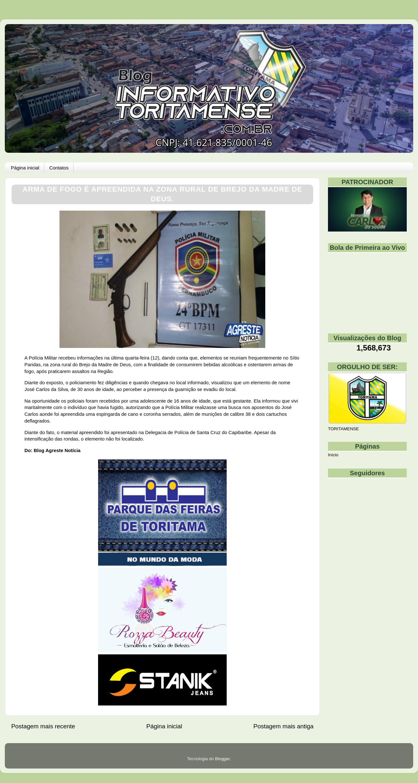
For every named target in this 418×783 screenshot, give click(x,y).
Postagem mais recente (43, 726)
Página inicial (25, 167)
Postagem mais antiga (283, 726)
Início (333, 454)
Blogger (222, 758)
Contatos (58, 167)
